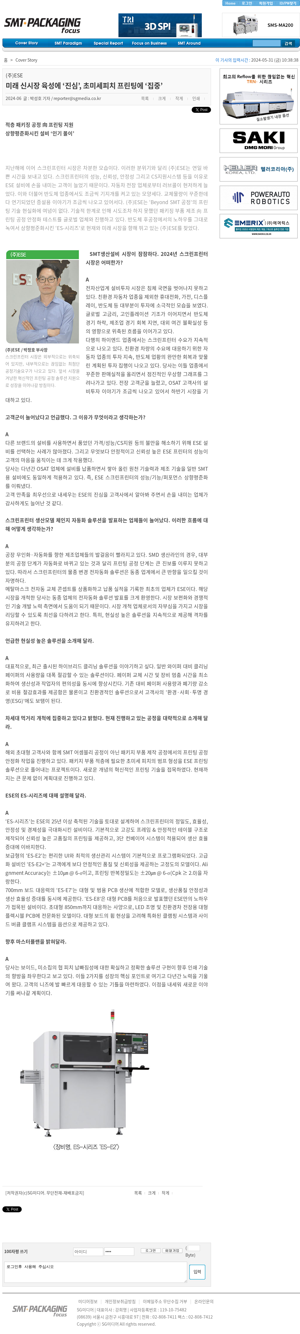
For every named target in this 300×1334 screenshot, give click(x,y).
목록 (138, 1193)
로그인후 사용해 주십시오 (95, 1272)
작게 (165, 1193)
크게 (152, 1193)
